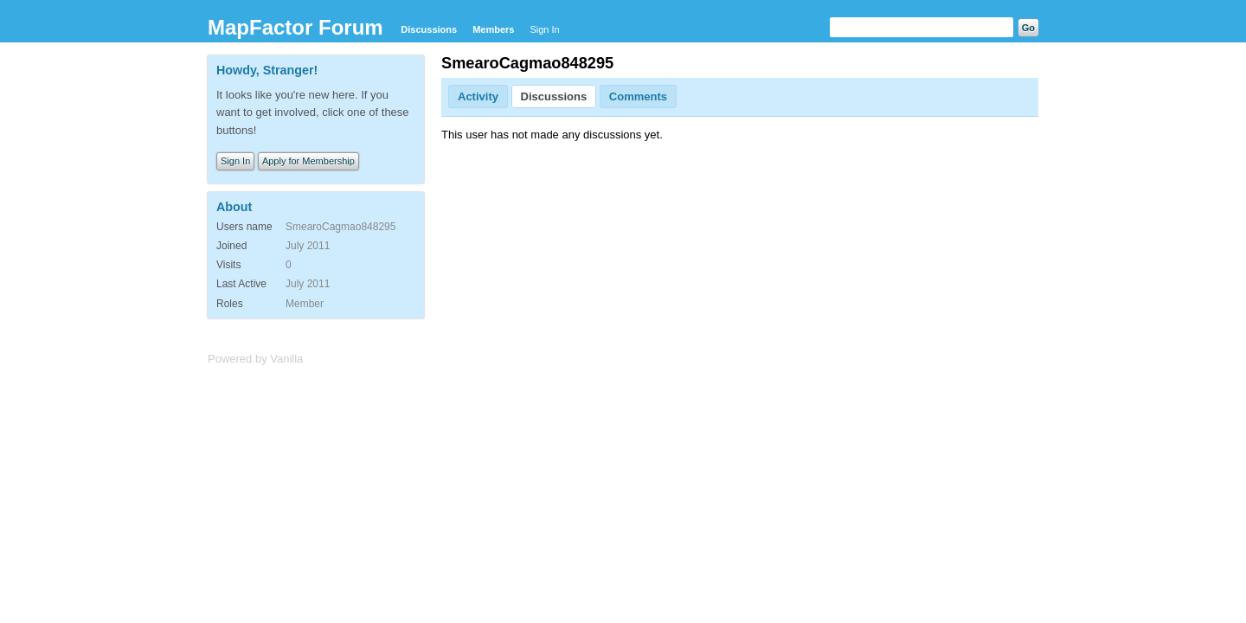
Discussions (429, 29)
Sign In (544, 29)
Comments (638, 96)
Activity (478, 96)
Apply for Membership (308, 161)
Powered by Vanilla (255, 358)
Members (493, 29)
